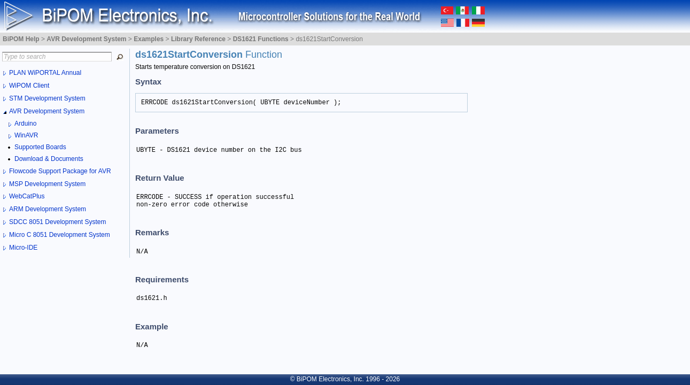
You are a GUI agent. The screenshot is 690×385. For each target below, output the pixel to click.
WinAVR (26, 135)
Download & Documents (48, 159)
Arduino (25, 123)
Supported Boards (40, 147)
